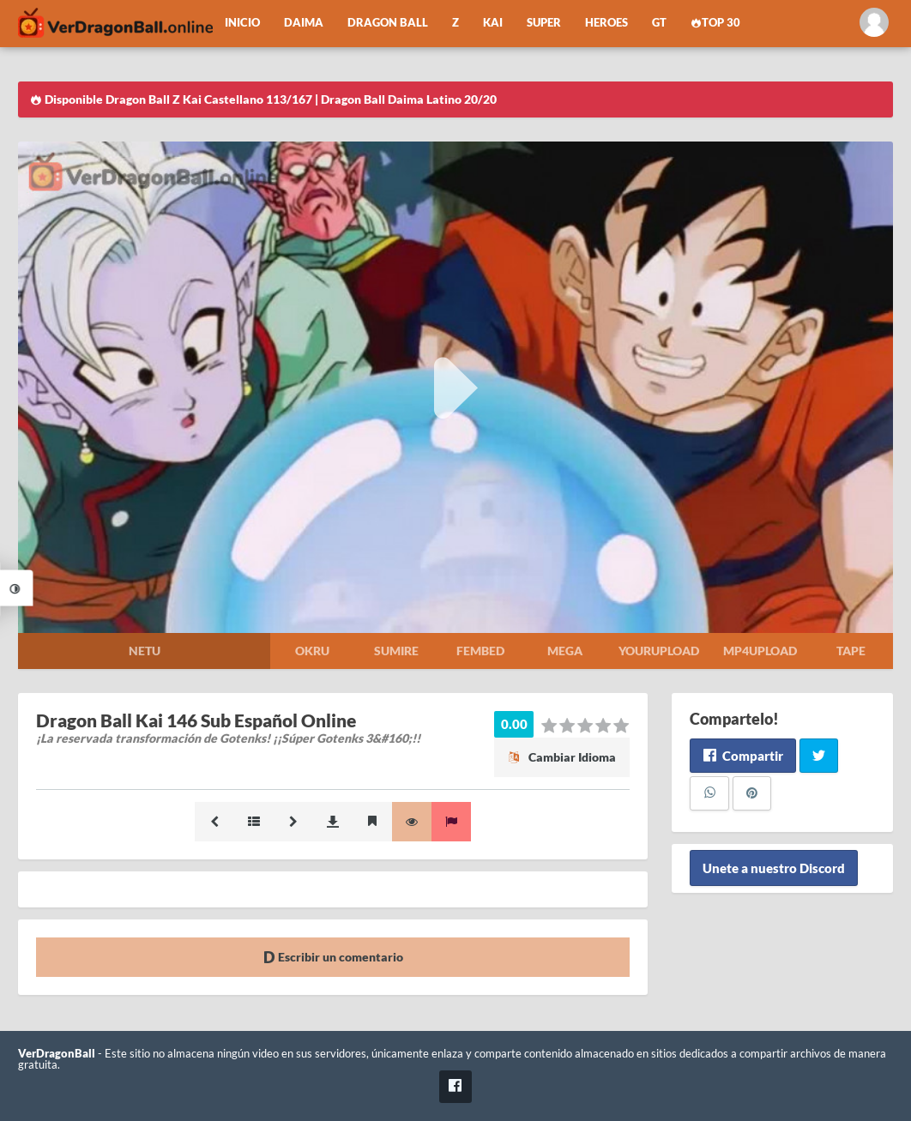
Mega (564, 650)
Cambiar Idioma (562, 757)
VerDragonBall (56, 1053)
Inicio (242, 22)
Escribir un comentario (333, 956)
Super (544, 22)
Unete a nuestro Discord (774, 868)
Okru (312, 650)
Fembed (480, 650)
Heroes (606, 22)
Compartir (742, 755)
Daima (303, 22)
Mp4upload (760, 650)
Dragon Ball (387, 22)
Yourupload (658, 650)
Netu (144, 650)
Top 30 (715, 22)
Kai (493, 22)
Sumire (396, 650)
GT (659, 22)
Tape (851, 650)
